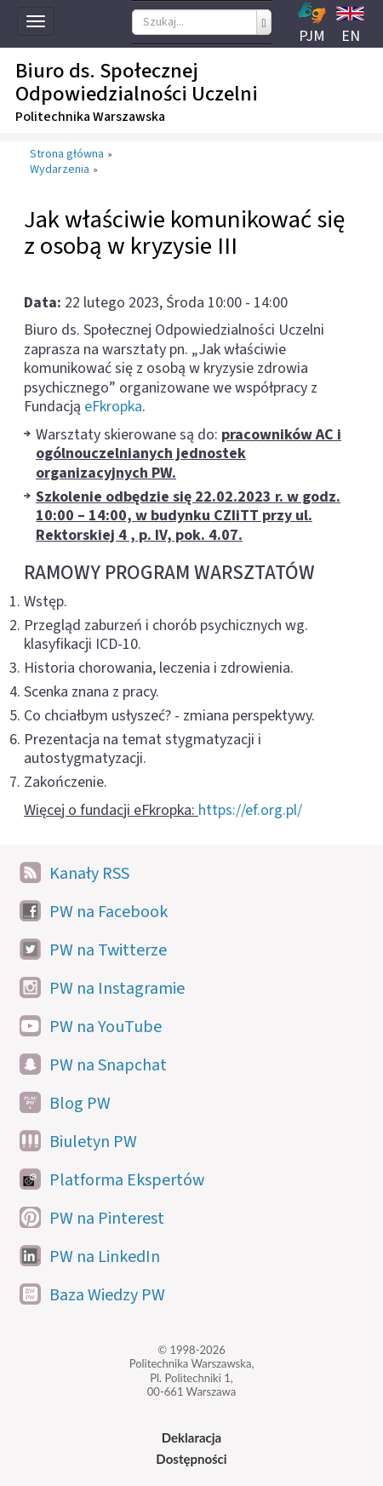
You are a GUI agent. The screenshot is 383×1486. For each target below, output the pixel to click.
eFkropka (113, 406)
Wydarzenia (59, 170)
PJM (312, 23)
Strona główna (67, 155)
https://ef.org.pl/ (250, 810)
